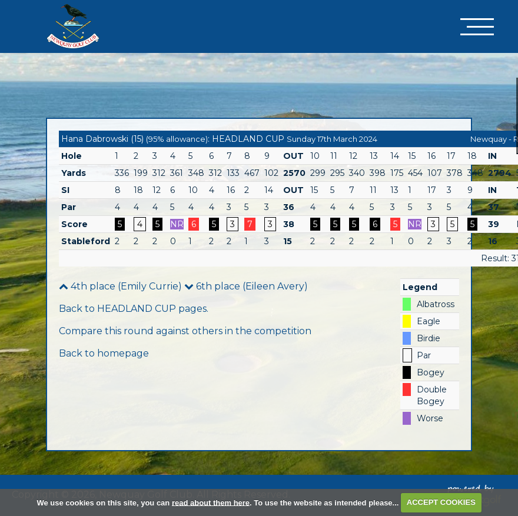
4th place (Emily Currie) (120, 286)
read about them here (211, 502)
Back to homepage (104, 353)
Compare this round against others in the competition (185, 331)
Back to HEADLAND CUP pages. (133, 308)
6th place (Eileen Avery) (246, 286)
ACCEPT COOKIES (441, 502)
